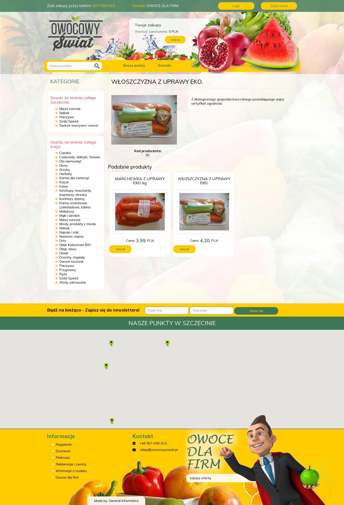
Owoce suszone (71, 261)
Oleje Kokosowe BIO (75, 245)
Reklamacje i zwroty (71, 464)
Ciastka (65, 153)
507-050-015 (103, 5)
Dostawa (63, 451)
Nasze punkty (134, 65)
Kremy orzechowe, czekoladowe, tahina (74, 205)
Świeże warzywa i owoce (78, 125)
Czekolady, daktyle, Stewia (79, 157)
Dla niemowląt (70, 161)
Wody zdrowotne (72, 282)
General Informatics (124, 501)
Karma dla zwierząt (74, 178)
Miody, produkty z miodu (77, 224)
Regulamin (64, 444)
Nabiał (64, 113)
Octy (62, 241)
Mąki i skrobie (69, 215)
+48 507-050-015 (153, 443)
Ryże (63, 274)
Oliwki (63, 253)
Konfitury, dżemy (72, 199)
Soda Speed (68, 121)
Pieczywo (66, 117)
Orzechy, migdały (72, 257)
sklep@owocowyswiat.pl (159, 450)
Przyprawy (67, 270)
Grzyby (64, 170)
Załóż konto (279, 6)
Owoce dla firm (67, 477)
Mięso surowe (70, 109)
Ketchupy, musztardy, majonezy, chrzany (75, 192)
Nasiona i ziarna (71, 236)
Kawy (63, 186)
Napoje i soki (69, 232)
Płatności (63, 458)
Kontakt (164, 65)
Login (236, 6)
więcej (175, 40)
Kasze (64, 182)
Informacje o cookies (71, 471)
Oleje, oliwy (67, 249)
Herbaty (65, 174)
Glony (63, 165)
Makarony (66, 211)
